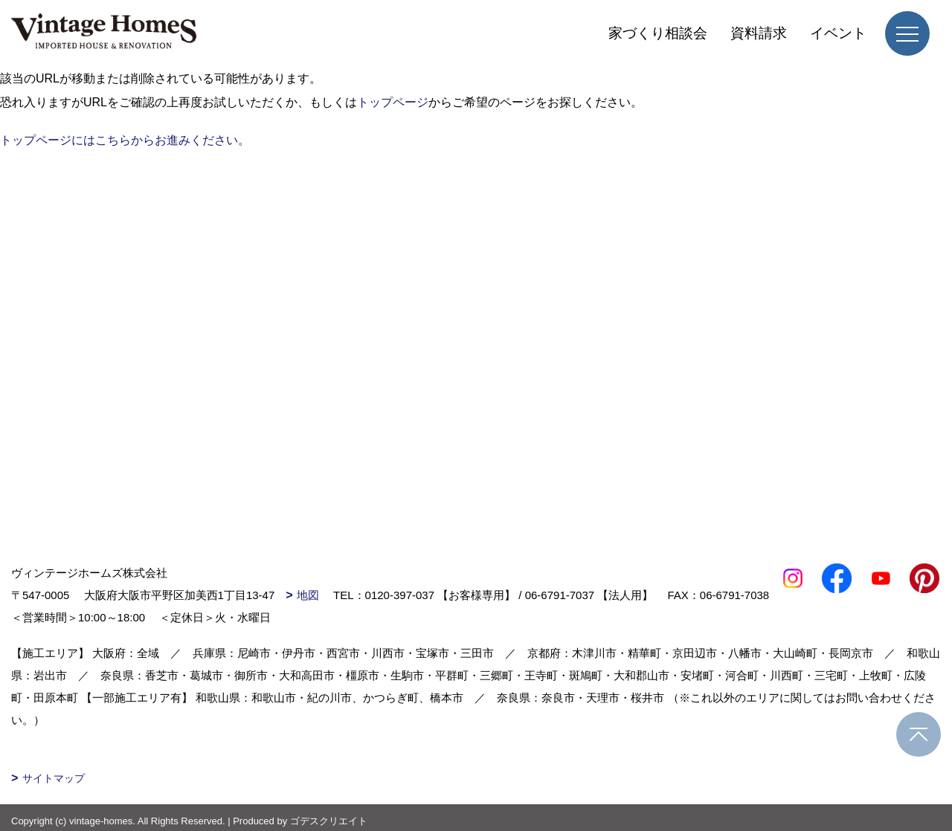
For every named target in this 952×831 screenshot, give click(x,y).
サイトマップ (53, 778)
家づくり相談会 (657, 33)
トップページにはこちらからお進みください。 (125, 140)
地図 (308, 595)
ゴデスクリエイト (328, 821)
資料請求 (758, 33)
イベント (838, 33)
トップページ (392, 102)
